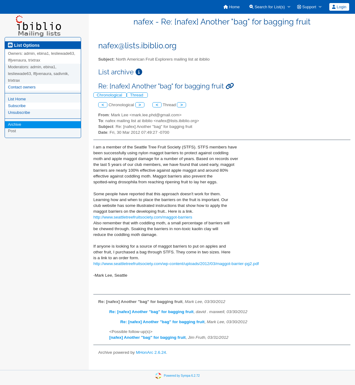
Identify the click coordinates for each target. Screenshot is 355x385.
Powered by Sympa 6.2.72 (182, 375)
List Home (17, 99)
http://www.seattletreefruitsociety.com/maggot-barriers (142, 217)
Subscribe (17, 105)
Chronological (110, 95)
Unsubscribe (19, 112)
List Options (23, 45)
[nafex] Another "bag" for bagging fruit (147, 337)
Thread (137, 95)
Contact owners (22, 87)
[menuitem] (232, 7)
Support (306, 7)
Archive (14, 124)
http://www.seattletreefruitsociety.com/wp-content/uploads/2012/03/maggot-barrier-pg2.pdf (176, 263)
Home (231, 7)
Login (339, 7)
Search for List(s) (267, 7)
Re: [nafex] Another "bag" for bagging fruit (151, 311)
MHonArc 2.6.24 (151, 352)
